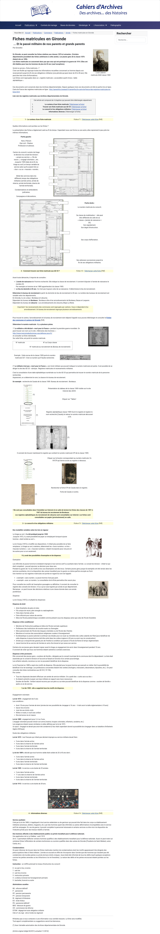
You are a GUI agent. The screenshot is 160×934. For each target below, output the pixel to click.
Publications (30, 25)
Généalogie (83, 25)
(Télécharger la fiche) (76, 104)
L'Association (99, 25)
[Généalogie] (89, 25)
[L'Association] (105, 25)
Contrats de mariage (49, 25)
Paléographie (116, 25)
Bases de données (68, 25)
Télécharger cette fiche (90, 119)
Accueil (18, 25)
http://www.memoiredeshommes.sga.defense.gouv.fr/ (32, 333)
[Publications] (36, 25)
